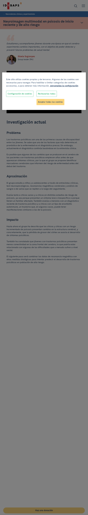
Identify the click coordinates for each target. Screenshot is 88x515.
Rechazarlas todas (47, 94)
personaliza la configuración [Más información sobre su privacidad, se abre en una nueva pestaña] (64, 85)
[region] (44, 91)
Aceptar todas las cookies (50, 102)
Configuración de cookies (20, 94)
